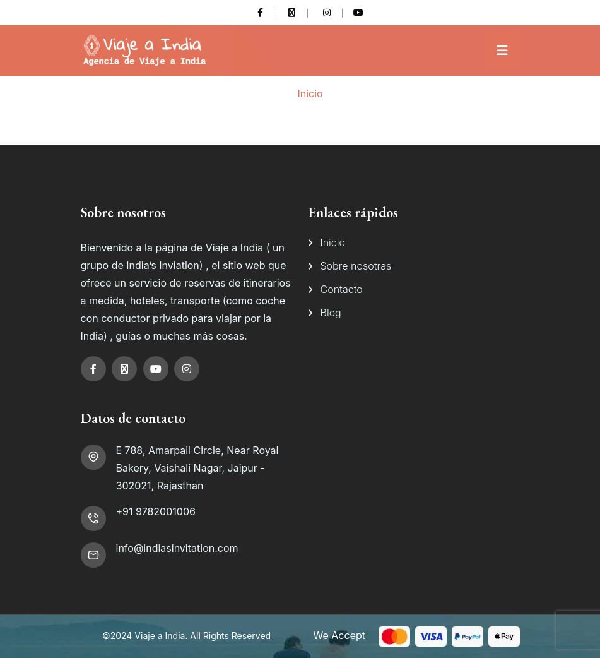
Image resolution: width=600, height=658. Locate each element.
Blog (331, 312)
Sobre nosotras (356, 266)
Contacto (342, 289)
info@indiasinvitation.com (177, 548)
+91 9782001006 (156, 511)
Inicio (309, 93)
